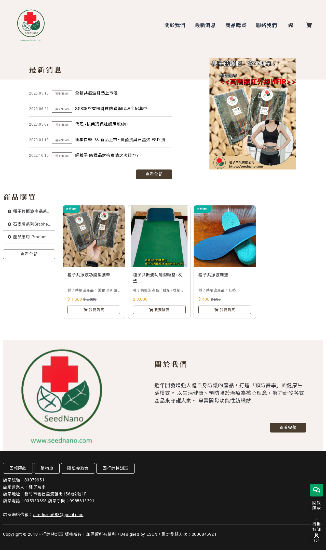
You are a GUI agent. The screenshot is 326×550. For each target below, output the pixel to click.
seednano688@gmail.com (58, 514)
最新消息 (205, 25)
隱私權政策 (78, 468)
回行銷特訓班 (115, 468)
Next (312, 168)
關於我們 (174, 25)
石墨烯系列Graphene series (34, 224)
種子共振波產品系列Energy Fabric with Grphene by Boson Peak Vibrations (34, 211)
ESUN (151, 534)
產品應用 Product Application (34, 236)
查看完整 (288, 427)
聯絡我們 (266, 25)
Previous (300, 168)
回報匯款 (17, 468)
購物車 (46, 468)
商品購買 (236, 25)
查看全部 (154, 174)
